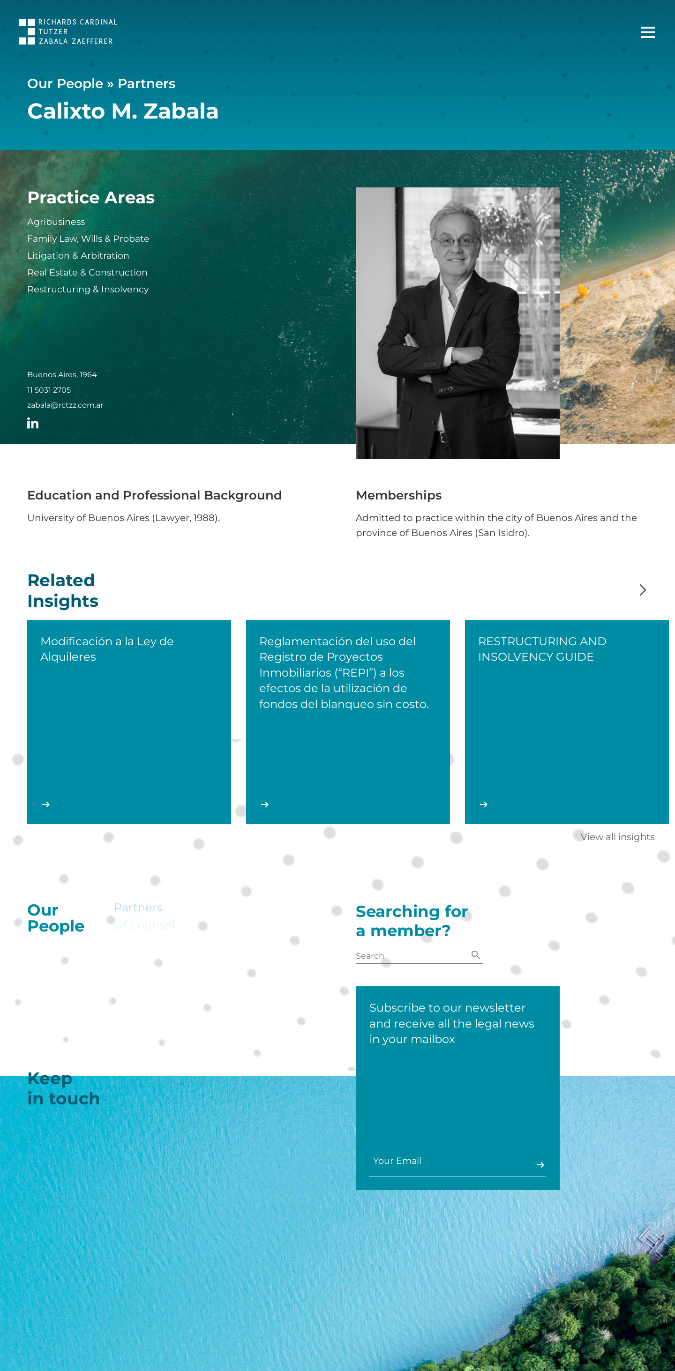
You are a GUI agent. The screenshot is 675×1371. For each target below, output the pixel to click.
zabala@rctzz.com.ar (65, 405)
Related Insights (62, 605)
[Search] (475, 955)
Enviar (528, 1164)
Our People (65, 83)
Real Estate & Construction (87, 272)
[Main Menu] (648, 32)
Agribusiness (56, 221)
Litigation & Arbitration (78, 255)
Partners (146, 83)
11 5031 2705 (49, 390)
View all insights (618, 836)
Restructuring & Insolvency (88, 289)
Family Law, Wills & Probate (88, 238)
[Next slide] (643, 590)
